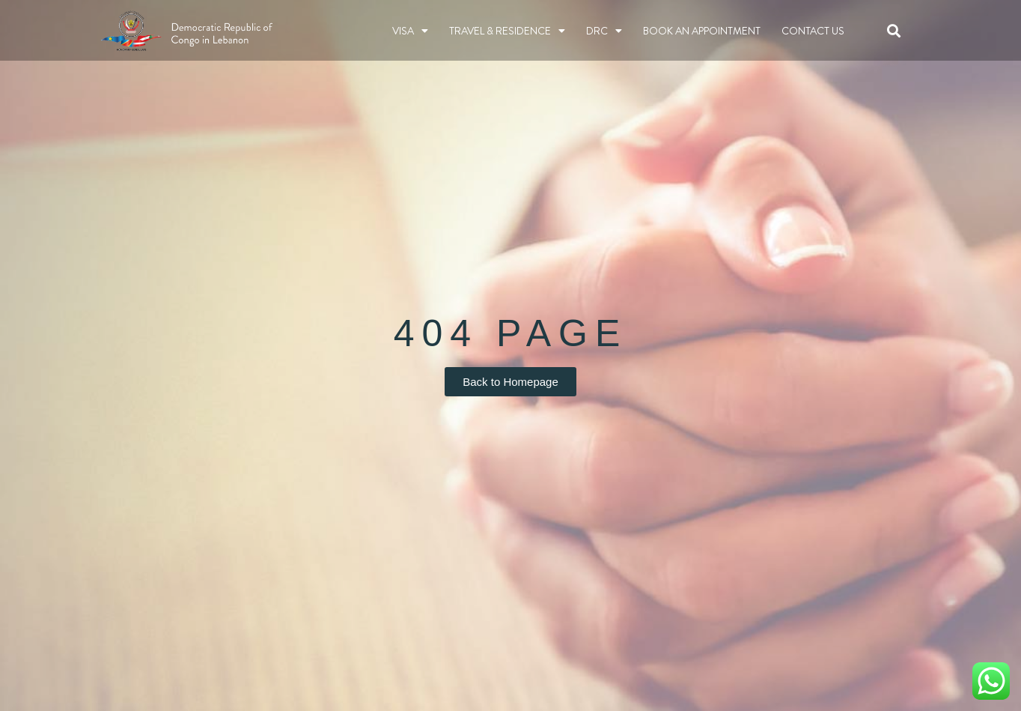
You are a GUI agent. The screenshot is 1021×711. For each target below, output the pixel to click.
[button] (894, 30)
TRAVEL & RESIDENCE (507, 30)
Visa (410, 30)
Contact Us (812, 30)
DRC (604, 30)
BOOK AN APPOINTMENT (702, 30)
